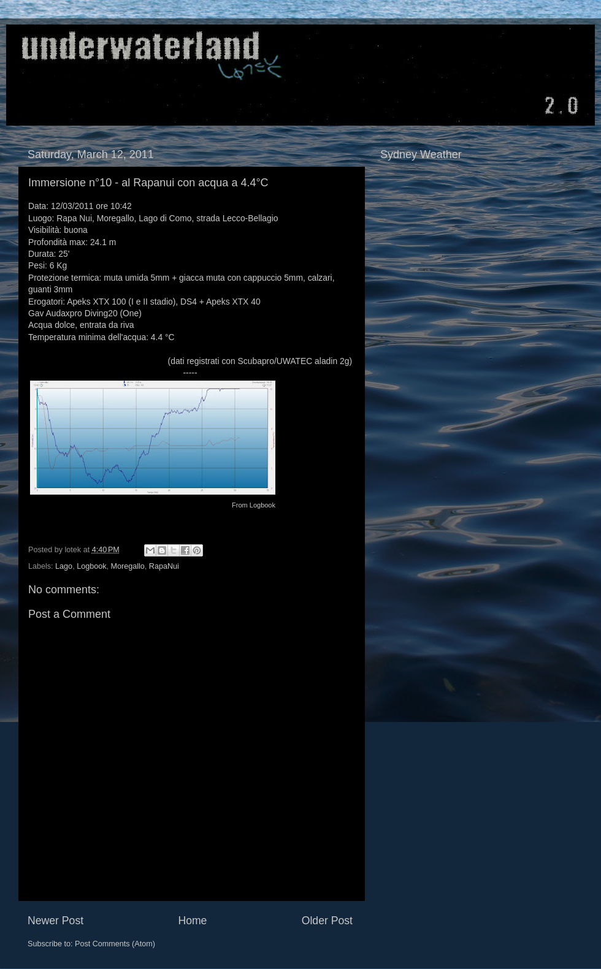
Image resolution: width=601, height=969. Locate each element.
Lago (63, 566)
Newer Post (55, 920)
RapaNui (164, 566)
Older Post (327, 920)
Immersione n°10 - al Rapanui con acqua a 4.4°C (148, 183)
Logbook (262, 505)
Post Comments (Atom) (115, 944)
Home (192, 920)
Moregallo (127, 566)
